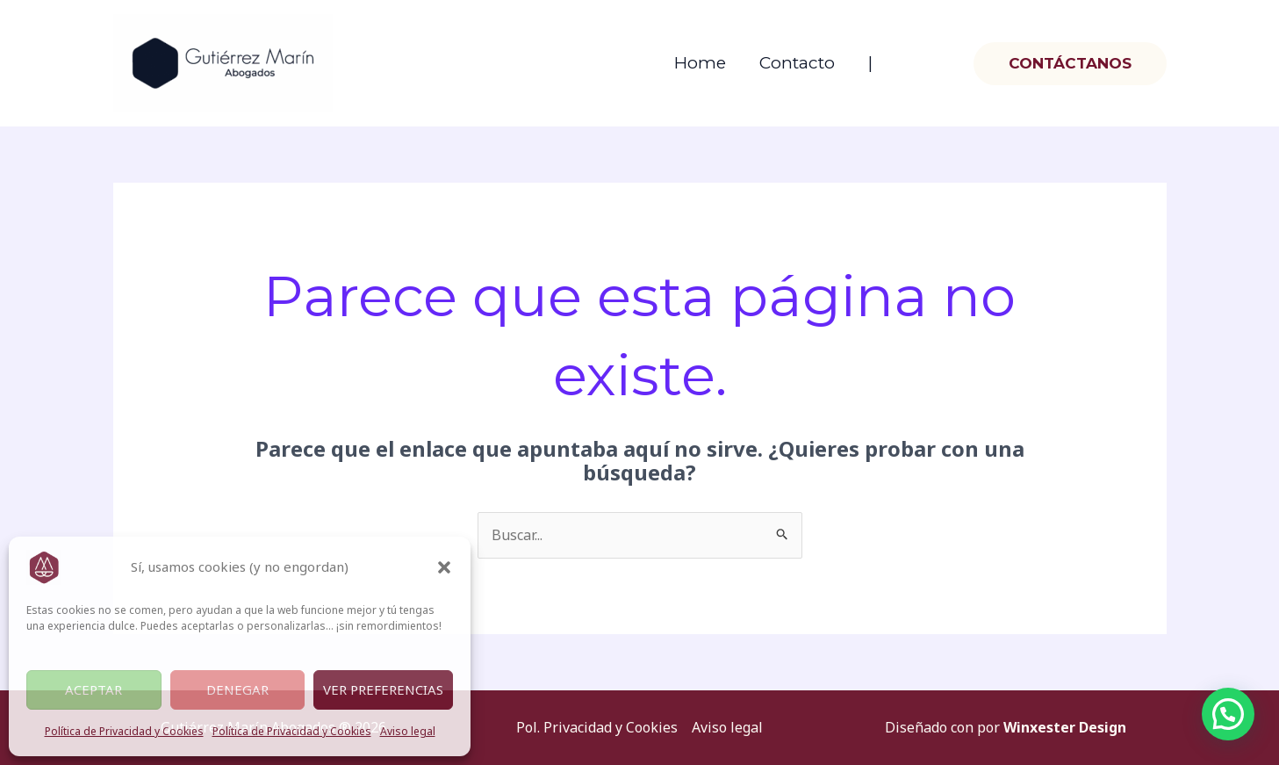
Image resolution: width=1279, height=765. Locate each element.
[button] (444, 567)
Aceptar (93, 689)
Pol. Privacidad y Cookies (597, 727)
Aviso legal (407, 731)
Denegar (237, 689)
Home (700, 63)
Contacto (797, 63)
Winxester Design (1064, 727)
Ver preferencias (383, 689)
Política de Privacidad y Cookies (124, 731)
